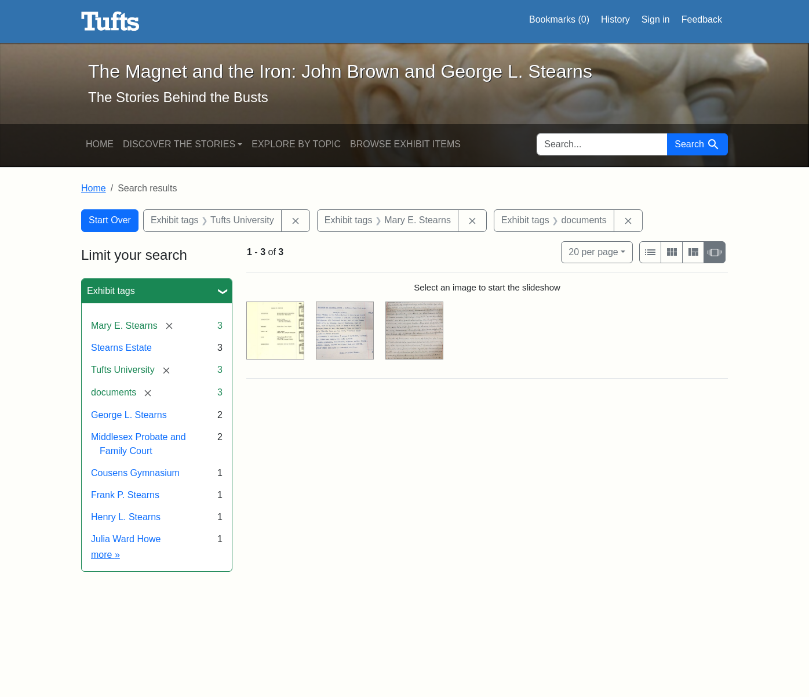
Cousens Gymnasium (135, 473)
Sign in (656, 19)
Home (100, 144)
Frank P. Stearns (125, 495)
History (615, 19)
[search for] (602, 144)
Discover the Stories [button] (179, 144)
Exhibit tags (111, 291)
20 (593, 251)
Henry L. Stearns (126, 517)
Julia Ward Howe (126, 539)
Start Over (110, 220)
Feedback (702, 19)
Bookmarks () (559, 20)
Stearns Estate (121, 348)
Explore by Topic (296, 144)
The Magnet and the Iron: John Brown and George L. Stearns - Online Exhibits (110, 21)
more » (105, 555)
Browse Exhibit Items (405, 144)
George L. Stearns (129, 415)
